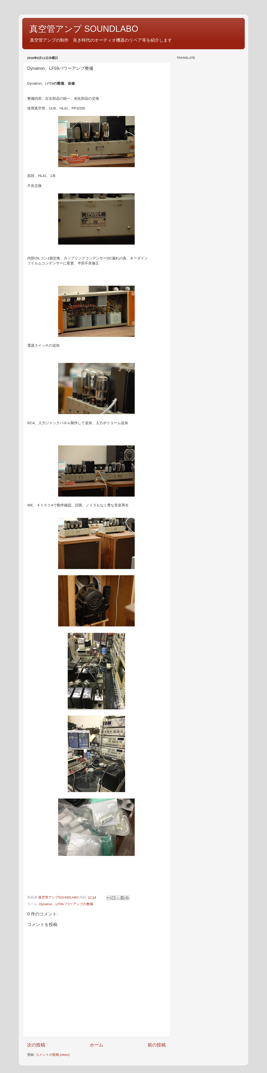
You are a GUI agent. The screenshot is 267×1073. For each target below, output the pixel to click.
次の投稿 (36, 1044)
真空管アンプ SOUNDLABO (83, 29)
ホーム (96, 1044)
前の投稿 (157, 1044)
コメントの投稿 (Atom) (53, 1055)
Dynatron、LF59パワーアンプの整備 (66, 904)
